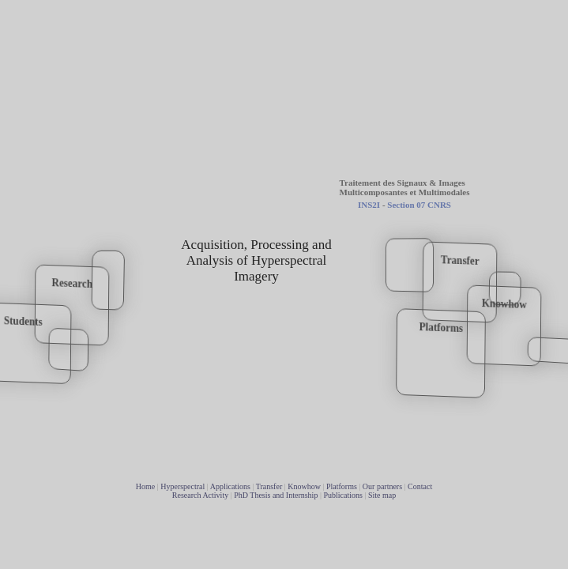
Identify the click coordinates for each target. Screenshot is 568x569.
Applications (230, 486)
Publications (342, 495)
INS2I (369, 204)
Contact (420, 486)
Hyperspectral (182, 486)
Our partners (382, 486)
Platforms (341, 486)
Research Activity (200, 495)
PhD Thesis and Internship (276, 495)
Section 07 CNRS (419, 204)
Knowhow (304, 486)
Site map (382, 495)
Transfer (269, 486)
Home (145, 486)
